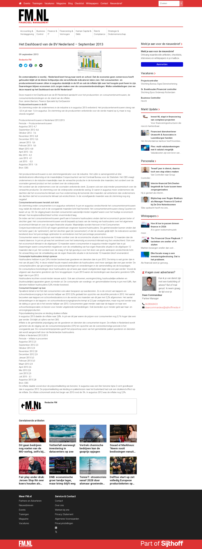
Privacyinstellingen (64, 523)
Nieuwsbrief (116, 3)
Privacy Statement (64, 514)
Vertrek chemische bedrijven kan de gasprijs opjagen (91, 448)
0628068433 (151, 304)
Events (27, 3)
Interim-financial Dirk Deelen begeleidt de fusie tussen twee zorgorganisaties (166, 186)
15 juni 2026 (24, 472)
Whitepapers (92, 3)
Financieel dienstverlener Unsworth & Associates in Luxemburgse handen (163, 134)
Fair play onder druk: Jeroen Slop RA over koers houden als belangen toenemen (31, 480)
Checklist (79, 3)
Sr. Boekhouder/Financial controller (159, 89)
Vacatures (49, 3)
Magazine (61, 3)
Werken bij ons (62, 509)
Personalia (147, 161)
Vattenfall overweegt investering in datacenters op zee (62, 448)
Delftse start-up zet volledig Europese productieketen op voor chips (122, 480)
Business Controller (151, 98)
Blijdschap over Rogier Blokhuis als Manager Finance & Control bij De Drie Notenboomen (167, 201)
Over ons (59, 505)
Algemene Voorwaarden (67, 519)
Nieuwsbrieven (26, 505)
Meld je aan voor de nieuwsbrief (160, 44)
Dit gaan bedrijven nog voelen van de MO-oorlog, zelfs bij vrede (31, 448)
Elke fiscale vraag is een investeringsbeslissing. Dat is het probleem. (165, 256)
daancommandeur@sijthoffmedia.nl (162, 307)
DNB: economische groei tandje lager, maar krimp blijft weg (62, 480)
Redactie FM (25, 59)
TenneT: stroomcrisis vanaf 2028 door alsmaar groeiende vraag (93, 480)
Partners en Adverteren (30, 501)
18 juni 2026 (55, 440)
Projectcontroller (149, 80)
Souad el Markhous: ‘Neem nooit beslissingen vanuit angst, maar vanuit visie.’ (122, 448)
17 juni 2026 (85, 440)
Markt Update (149, 109)
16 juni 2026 (115, 440)
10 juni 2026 (85, 472)
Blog (70, 3)
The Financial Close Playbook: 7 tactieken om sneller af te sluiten (167, 241)
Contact (104, 3)
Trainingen (37, 3)
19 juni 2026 (24, 440)
